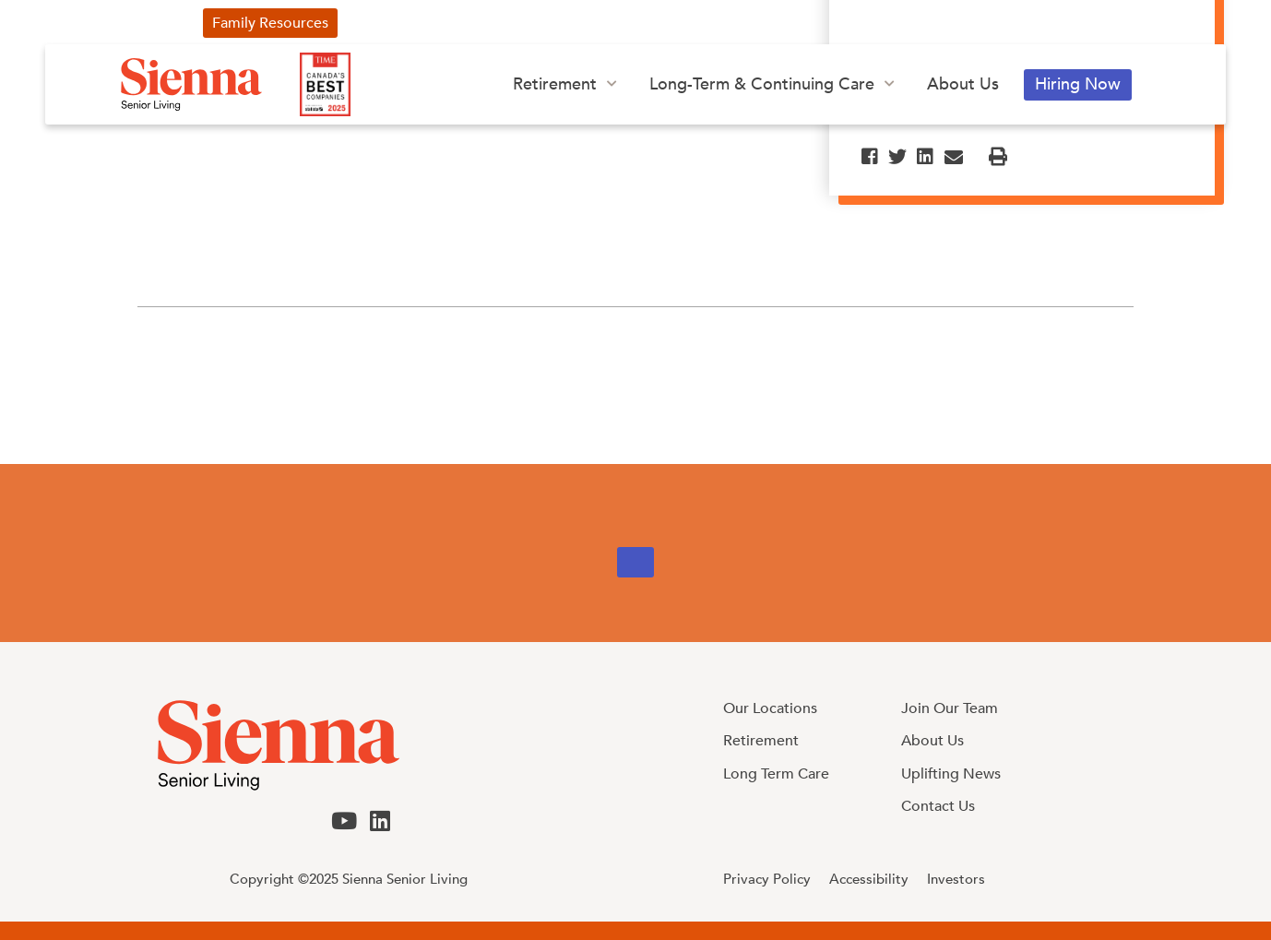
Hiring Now (1078, 84)
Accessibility (869, 879)
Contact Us (878, 23)
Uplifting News (415, 23)
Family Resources (270, 23)
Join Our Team (949, 708)
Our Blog (676, 23)
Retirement (555, 84)
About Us (963, 84)
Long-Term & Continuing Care (761, 84)
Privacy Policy (767, 879)
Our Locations (770, 708)
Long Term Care (776, 774)
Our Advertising (555, 23)
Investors (773, 23)
